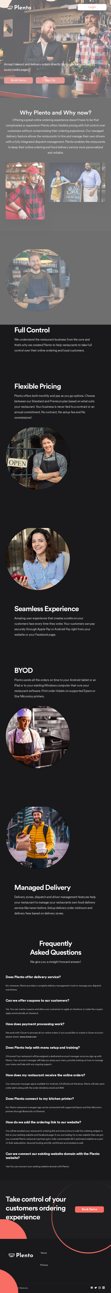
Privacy (44, 1265)
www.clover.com (28, 1037)
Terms (43, 1253)
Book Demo (89, 1209)
